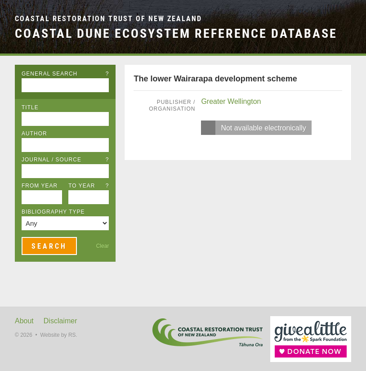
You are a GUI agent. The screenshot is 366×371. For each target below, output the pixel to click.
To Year (88, 186)
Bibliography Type (53, 212)
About (24, 321)
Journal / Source (65, 159)
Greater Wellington (231, 101)
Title (30, 107)
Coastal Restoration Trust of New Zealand (108, 18)
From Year (40, 186)
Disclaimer (60, 321)
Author (34, 133)
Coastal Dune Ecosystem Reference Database (176, 33)
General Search (65, 74)
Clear (102, 246)
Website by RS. (58, 335)
